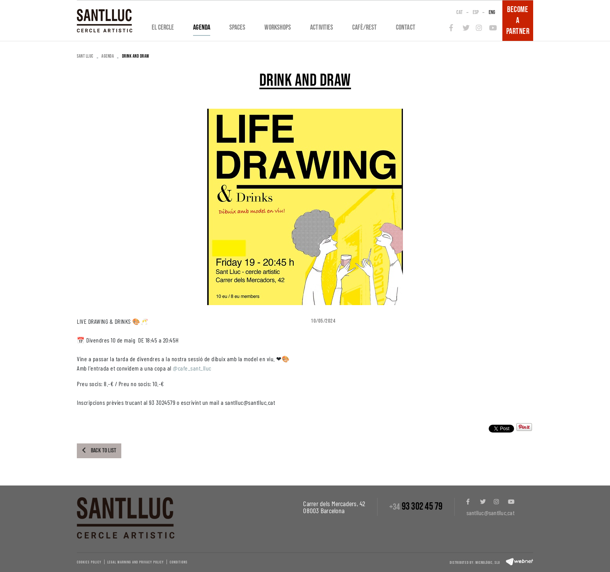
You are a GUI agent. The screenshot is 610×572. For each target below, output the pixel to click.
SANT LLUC (85, 56)
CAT (459, 12)
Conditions (179, 562)
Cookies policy (89, 562)
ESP (476, 12)
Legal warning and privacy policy (135, 562)
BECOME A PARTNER (518, 20)
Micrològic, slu (487, 562)
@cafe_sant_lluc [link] (192, 368)
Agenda (107, 56)
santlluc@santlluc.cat (490, 512)
